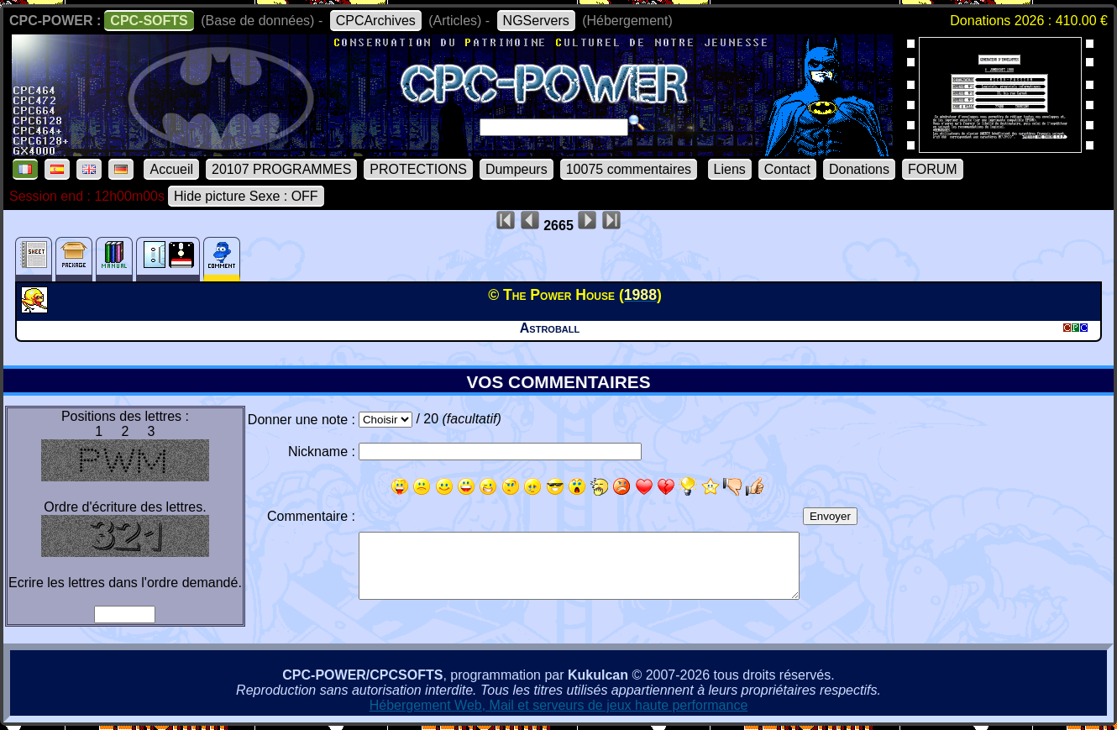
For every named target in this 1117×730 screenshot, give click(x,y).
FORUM (932, 169)
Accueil (171, 169)
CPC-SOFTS (148, 20)
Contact (787, 169)
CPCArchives (376, 20)
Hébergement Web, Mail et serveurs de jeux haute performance (559, 705)
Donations (859, 169)
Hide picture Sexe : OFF (246, 196)
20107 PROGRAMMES (281, 169)
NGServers (536, 20)
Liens (730, 169)
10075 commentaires (628, 169)
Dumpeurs (516, 169)
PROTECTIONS (418, 169)
